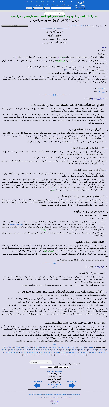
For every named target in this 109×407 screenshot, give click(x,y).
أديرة (41, 394)
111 (49, 352)
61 (63, 350)
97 (88, 352)
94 (95, 352)
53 (82, 350)
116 (35, 352)
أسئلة (60, 394)
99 (84, 352)
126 (6, 352)
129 (85, 355)
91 (102, 352)
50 (88, 350)
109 (55, 352)
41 (3, 347)
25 (39, 347)
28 (32, 347)
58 (70, 350)
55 (77, 350)
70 (43, 350)
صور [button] (58, 5)
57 (72, 350)
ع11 (15, 57)
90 (104, 352)
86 (7, 350)
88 (3, 350)
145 (38, 355)
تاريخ (52, 394)
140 (53, 355)
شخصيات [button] (70, 5)
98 (86, 352)
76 (30, 350)
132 (76, 355)
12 (68, 347)
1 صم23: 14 (60, 60)
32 (23, 347)
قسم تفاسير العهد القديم (54, 371)
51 (86, 350)
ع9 (66, 70)
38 (10, 347)
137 (62, 355)
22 (46, 347)
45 (100, 350)
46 (97, 350)
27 (35, 347)
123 (15, 352)
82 (16, 350)
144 (41, 355)
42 (106, 350)
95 (93, 352)
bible (46, 10)
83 (14, 350)
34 (19, 347)
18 (55, 347)
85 (9, 350)
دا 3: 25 (51, 251)
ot (56, 10)
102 (75, 352)
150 (24, 355)
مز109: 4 (44, 229)
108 (58, 352)
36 (14, 347)
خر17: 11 (52, 187)
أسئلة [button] (32, 1)
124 (12, 352)
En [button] (43, 5)
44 (102, 350)
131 (79, 355)
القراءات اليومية (67, 394)
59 (68, 350)
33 (21, 347)
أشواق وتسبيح (101, 88)
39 (7, 347)
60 (66, 350)
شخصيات (47, 394)
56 (75, 350)
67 (50, 350)
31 (25, 347)
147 (33, 355)
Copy (52, 401)
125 (9, 352)
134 (71, 355)
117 (32, 352)
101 (78, 352)
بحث (73, 394)
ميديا (34, 394)
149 (27, 355)
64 (57, 350)
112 (47, 352)
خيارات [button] (37, 5)
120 (24, 352)
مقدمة (104, 47)
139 (56, 355)
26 (37, 347)
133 (73, 355)
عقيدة (55, 394)
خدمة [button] (26, 1)
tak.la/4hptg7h (54, 403)
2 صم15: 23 (61, 57)
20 (50, 347)
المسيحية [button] (69, 1)
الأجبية (62, 394)
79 (23, 350)
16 (59, 347)
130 (82, 355)
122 (18, 352)
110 (52, 352)
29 (30, 347)
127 (3, 352)
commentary (51, 10)
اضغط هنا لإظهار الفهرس (14, 25)
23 (44, 347)
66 (52, 350)
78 (25, 350)
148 (30, 355)
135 (68, 355)
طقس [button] (47, 1)
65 (54, 350)
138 (59, 355)
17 (57, 347)
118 (30, 352)
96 (90, 352)
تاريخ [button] (37, 1)
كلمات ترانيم (38, 394)
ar (54, 10)
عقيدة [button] (42, 1)
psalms (67, 10)
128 (88, 355)
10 (71, 25)
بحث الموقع (47, 8)
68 (48, 350)
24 (41, 347)
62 (61, 350)
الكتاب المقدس (77, 394)
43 (104, 350)
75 (32, 350)
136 (65, 355)
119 (27, 352)
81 (18, 350)
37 (12, 347)
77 (27, 350)
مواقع (30, 394)
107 (61, 352)
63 (59, 350)
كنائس (44, 394)
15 (62, 347)
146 (36, 355)
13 (66, 347)
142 (47, 355)
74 (34, 350)
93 (97, 352)
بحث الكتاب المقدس (37, 8)
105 (67, 352)
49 (91, 350)
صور (32, 394)
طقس (57, 394)
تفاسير (71, 394)
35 (16, 347)
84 (12, 350)
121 (21, 352)
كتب (50, 394)
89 (106, 352)
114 (41, 352)
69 (45, 350)
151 (21, 355)
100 (81, 352)
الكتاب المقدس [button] (60, 1)
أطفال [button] (48, 5)
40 (5, 347)
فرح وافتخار (102, 92)
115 (38, 352)
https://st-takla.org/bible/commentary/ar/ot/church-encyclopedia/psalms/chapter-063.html (54, 397)
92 (99, 352)
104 (70, 352)
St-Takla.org (42, 10)
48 (93, 350)
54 (79, 350)
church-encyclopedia (61, 10)
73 (36, 350)
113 (44, 352)
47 (95, 350)
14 (64, 347)
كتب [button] (53, 1)
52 (84, 350)
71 (41, 350)
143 (44, 355)
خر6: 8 (52, 190)
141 (50, 355)
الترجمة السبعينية (16, 224)
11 (68, 25)
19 (53, 347)
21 (48, 347)
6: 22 (45, 251)
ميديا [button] (53, 5)
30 (28, 347)
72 (39, 350)
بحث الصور (28, 8)
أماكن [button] (63, 5)
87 (5, 350)
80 (21, 350)
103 (73, 352)
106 (64, 352)
